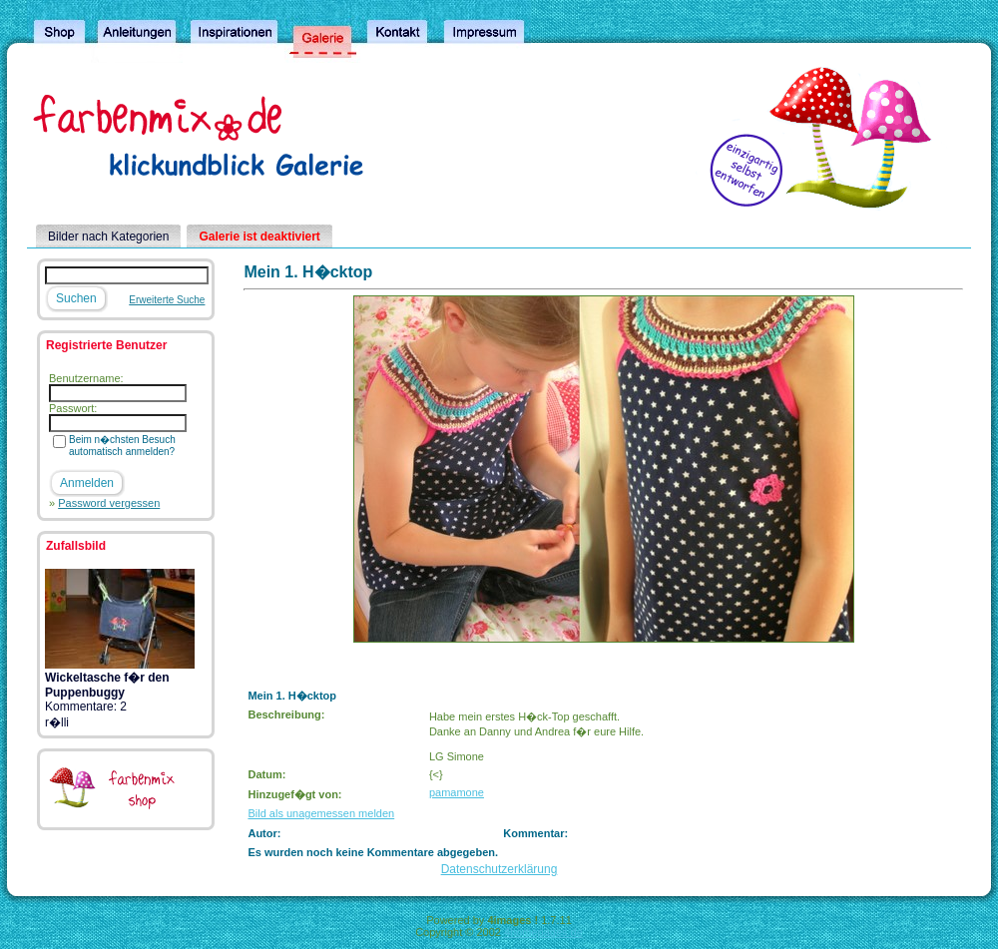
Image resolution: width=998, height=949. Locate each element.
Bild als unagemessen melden (321, 813)
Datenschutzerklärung (499, 869)
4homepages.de (543, 932)
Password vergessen (109, 503)
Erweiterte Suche (167, 299)
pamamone (456, 792)
